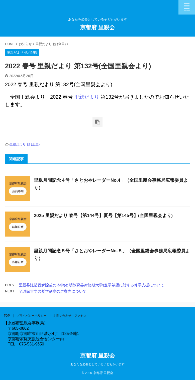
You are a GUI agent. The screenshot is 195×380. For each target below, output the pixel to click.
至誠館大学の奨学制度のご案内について (52, 291)
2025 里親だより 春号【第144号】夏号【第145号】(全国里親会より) (103, 215)
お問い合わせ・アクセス (69, 315)
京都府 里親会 (97, 27)
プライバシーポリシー (32, 315)
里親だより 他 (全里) (25, 144)
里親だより (86, 97)
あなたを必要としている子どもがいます (97, 364)
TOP (7, 315)
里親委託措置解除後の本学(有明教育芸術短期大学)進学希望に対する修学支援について (91, 285)
